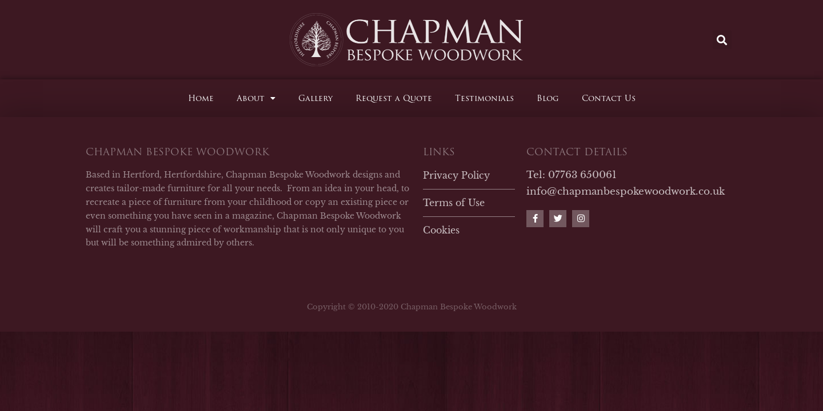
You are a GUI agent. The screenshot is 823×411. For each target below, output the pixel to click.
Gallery (315, 98)
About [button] (256, 98)
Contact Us (609, 98)
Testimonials (484, 98)
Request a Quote (393, 98)
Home (201, 98)
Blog (548, 98)
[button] (722, 39)
